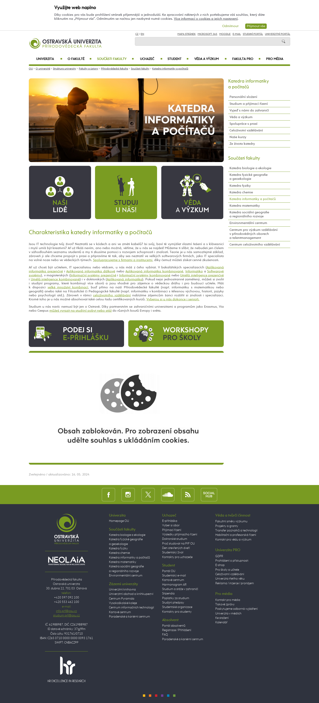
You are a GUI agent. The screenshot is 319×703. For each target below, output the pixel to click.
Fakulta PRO (246, 59)
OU (31, 68)
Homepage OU (119, 521)
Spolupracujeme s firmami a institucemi (122, 260)
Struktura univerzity (64, 68)
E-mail (237, 34)
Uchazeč (151, 59)
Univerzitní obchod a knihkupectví (131, 594)
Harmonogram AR (174, 584)
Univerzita (49, 59)
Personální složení (243, 97)
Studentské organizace (177, 607)
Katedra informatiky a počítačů (170, 68)
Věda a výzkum (210, 59)
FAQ (165, 634)
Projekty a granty (226, 526)
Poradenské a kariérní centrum (129, 616)
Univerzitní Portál (277, 34)
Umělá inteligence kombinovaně (55, 279)
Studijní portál (253, 34)
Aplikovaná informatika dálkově (90, 271)
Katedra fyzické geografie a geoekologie (249, 176)
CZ (136, 34)
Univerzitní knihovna (122, 589)
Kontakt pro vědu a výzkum (233, 539)
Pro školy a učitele (227, 569)
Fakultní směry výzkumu (231, 521)
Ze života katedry (242, 143)
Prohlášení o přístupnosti (231, 560)
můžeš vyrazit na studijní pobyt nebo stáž (80, 310)
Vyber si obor (171, 525)
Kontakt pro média (227, 600)
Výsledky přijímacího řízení (179, 534)
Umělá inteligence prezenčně (202, 275)
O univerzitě (43, 68)
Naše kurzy (238, 137)
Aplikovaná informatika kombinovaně (154, 271)
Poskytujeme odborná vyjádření (236, 608)
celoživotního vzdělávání (112, 295)
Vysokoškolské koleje (123, 603)
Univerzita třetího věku (230, 578)
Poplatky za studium (175, 598)
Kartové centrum (120, 612)
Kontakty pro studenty (177, 611)
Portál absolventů (173, 625)
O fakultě (80, 59)
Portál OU (168, 571)
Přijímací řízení (171, 530)
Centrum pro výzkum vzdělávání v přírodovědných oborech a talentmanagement (254, 234)
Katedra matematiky (245, 205)
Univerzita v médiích (228, 613)
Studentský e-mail (174, 575)
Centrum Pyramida (121, 598)
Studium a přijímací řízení (249, 103)
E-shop (220, 565)
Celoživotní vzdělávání (246, 130)
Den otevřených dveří (176, 548)
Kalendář (221, 622)
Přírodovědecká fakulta (114, 68)
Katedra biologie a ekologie (250, 168)
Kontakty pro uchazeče (177, 557)
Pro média (274, 59)
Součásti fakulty (115, 59)
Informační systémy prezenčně (93, 275)
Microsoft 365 (207, 34)
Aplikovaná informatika (124, 279)
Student (178, 59)
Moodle (225, 34)
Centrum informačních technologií (131, 607)
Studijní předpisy (173, 602)
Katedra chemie (241, 192)
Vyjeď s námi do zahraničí (249, 110)
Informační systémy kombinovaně (144, 275)
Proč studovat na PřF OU (178, 543)
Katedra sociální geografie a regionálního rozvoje (249, 214)
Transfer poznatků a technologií (236, 530)
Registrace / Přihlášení (176, 630)
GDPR (219, 556)
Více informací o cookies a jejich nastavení (206, 18)
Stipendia (168, 593)
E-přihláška (169, 521)
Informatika (194, 271)
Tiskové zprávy (225, 604)
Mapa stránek (186, 34)
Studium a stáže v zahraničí (180, 589)
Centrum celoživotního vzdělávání (255, 244)
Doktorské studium (174, 539)
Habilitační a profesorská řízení (235, 535)
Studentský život (172, 552)
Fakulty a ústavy (88, 68)
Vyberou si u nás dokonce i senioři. (172, 299)
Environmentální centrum (248, 223)
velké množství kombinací (68, 287)
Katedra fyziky (240, 185)
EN (142, 34)
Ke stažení (222, 618)
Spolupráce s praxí (243, 123)
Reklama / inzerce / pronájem (234, 583)
